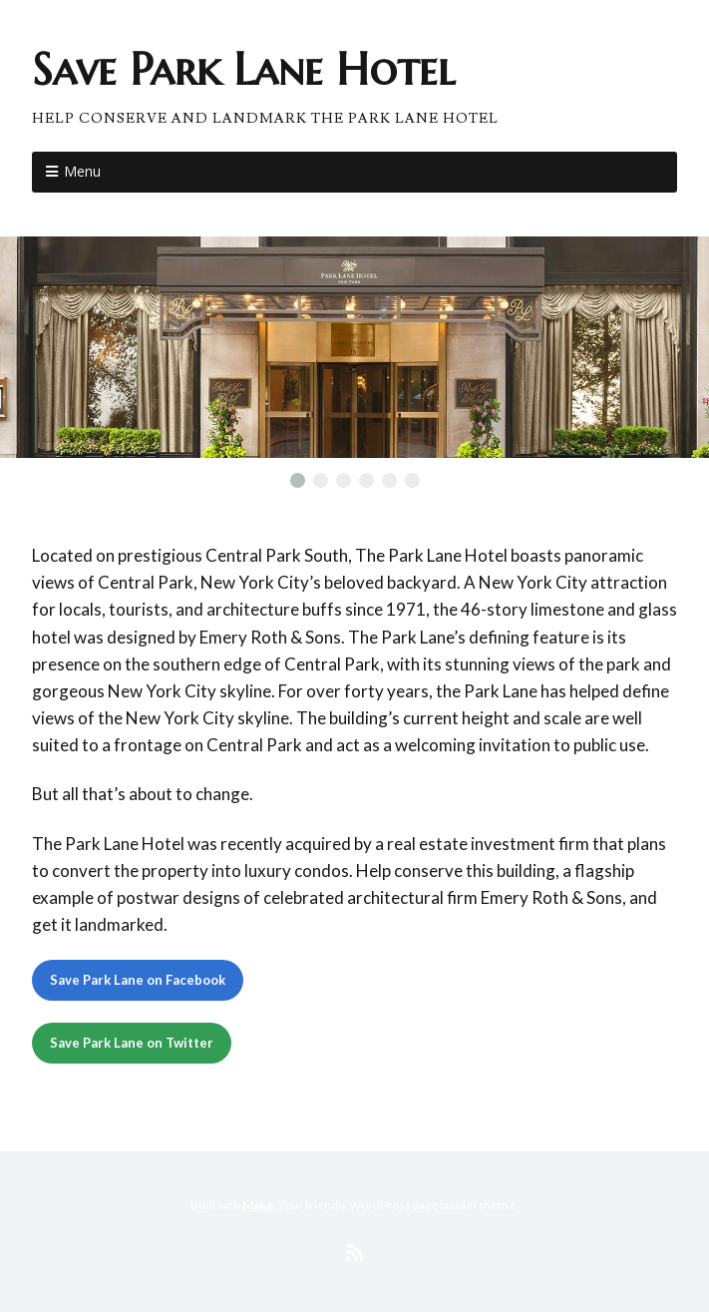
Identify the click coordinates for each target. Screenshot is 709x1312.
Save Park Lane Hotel (243, 69)
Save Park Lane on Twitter (131, 1043)
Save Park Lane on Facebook (137, 980)
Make (257, 1204)
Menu (82, 171)
